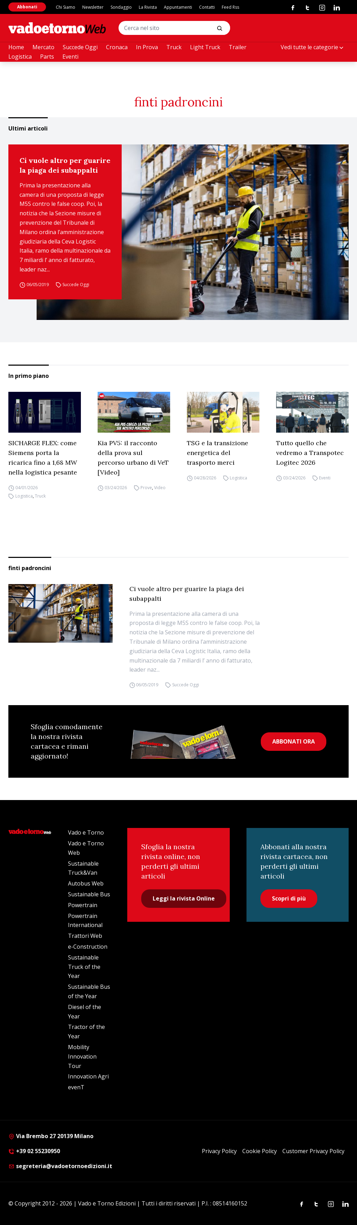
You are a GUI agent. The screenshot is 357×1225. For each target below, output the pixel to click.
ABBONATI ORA (293, 741)
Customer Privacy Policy (313, 1151)
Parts (47, 56)
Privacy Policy (219, 1151)
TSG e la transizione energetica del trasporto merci (217, 452)
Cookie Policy (259, 1151)
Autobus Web (86, 883)
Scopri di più (289, 898)
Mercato (43, 47)
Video (160, 488)
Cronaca (117, 47)
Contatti (207, 7)
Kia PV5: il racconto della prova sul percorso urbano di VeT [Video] (133, 457)
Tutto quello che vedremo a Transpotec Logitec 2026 (310, 452)
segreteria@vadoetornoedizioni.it (60, 1166)
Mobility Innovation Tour (82, 1056)
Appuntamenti (178, 7)
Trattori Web (85, 936)
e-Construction (87, 946)
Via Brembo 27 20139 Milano (50, 1136)
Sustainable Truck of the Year (84, 967)
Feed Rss (230, 7)
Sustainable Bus (89, 894)
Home (16, 47)
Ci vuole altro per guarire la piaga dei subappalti (65, 165)
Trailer (237, 47)
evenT (76, 1087)
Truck (174, 47)
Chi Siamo (65, 7)
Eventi (70, 56)
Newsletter (93, 7)
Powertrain (82, 905)
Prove (146, 488)
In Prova (147, 47)
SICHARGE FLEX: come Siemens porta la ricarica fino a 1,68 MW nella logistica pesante (42, 457)
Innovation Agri (88, 1076)
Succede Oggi (80, 47)
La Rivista (148, 7)
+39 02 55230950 (34, 1151)
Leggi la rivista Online (184, 898)
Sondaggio (121, 7)
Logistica (20, 56)
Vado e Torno (86, 832)
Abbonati (27, 7)
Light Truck (205, 47)
